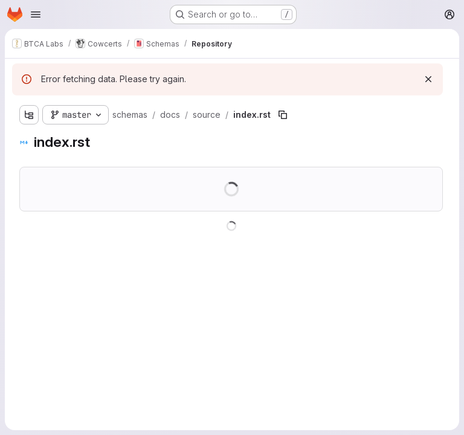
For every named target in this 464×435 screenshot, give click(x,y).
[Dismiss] (428, 79)
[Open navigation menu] (35, 14)
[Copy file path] (282, 114)
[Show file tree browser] (29, 114)
